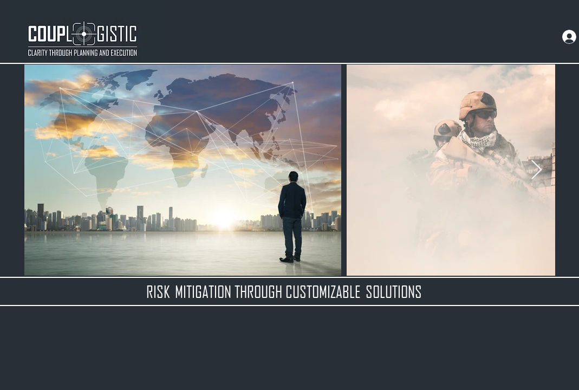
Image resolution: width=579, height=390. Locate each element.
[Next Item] (536, 170)
